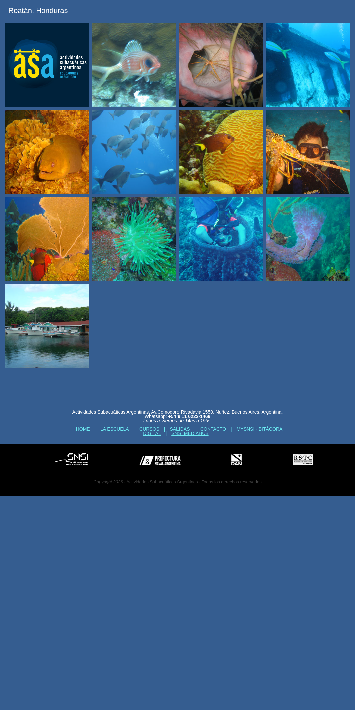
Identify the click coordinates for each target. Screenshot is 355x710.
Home (83, 429)
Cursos (149, 429)
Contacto (213, 429)
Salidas (180, 429)
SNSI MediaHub (189, 433)
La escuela (114, 429)
